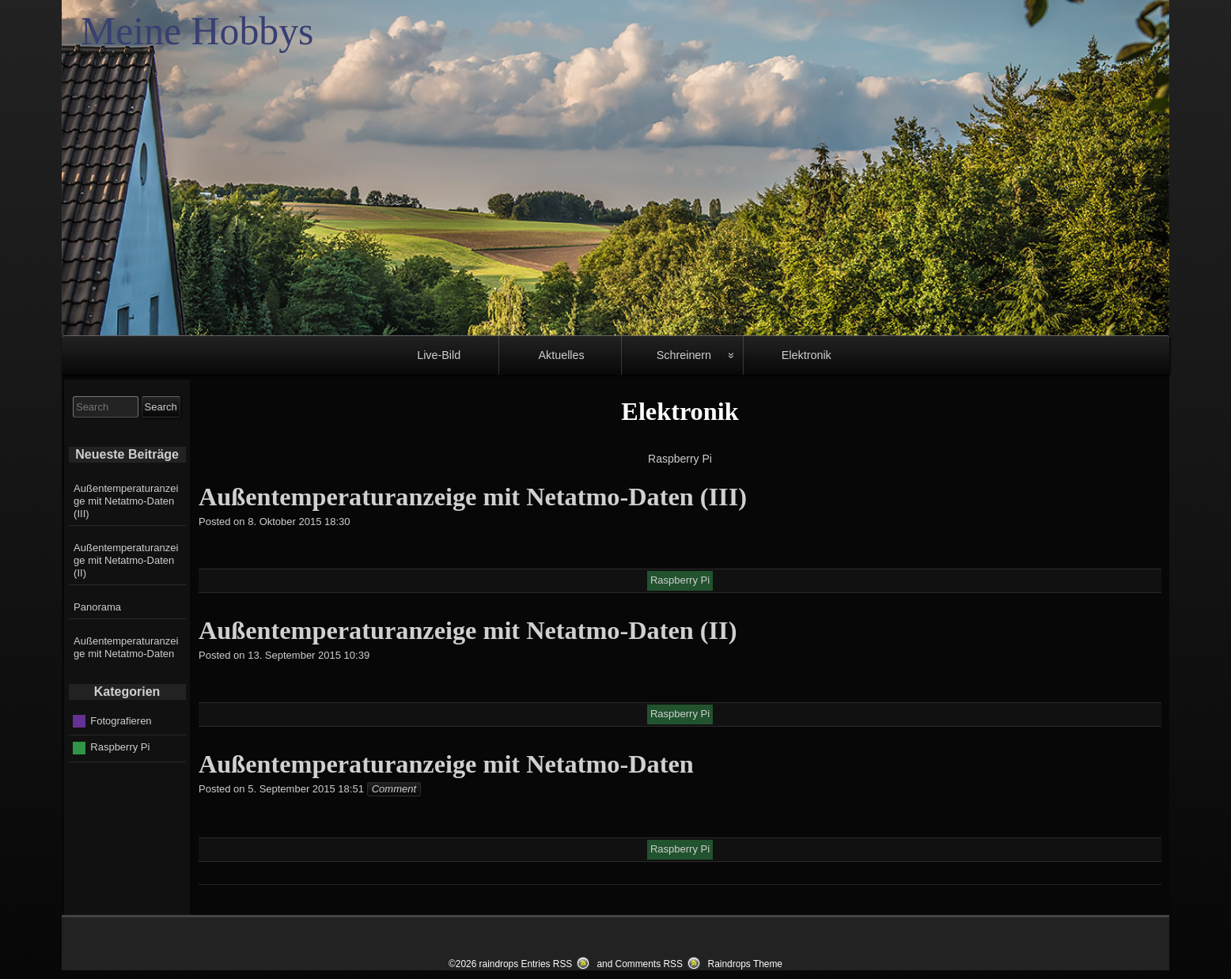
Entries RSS (546, 964)
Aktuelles (561, 355)
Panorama (97, 607)
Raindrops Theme (745, 964)
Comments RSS (649, 964)
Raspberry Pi (120, 747)
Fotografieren (120, 720)
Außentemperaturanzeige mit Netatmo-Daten (126, 647)
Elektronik (806, 355)
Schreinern (684, 355)
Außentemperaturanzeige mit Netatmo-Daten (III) (126, 501)
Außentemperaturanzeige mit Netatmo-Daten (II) (126, 560)
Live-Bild (438, 355)
